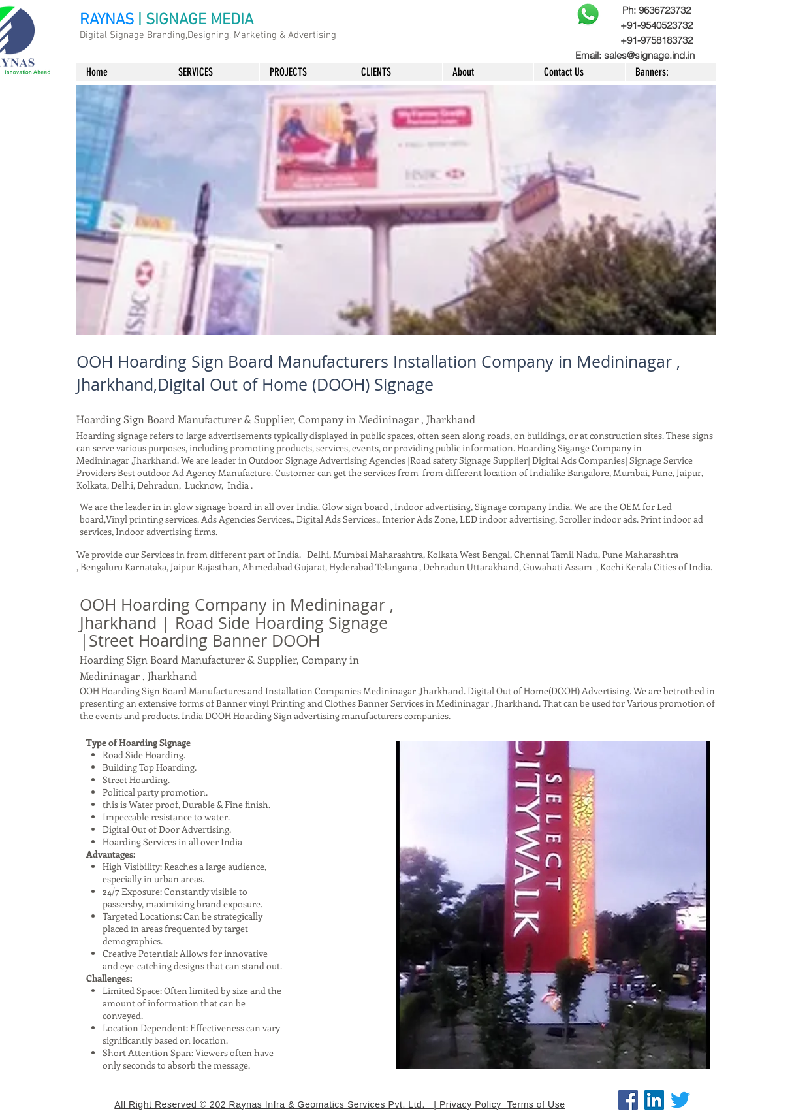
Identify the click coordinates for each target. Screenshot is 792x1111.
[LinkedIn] (654, 1100)
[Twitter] (680, 1100)
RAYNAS (107, 20)
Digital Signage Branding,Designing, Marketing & (184, 35)
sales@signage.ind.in (649, 55)
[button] (396, 210)
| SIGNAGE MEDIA (195, 20)
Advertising (312, 35)
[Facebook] (628, 1100)
